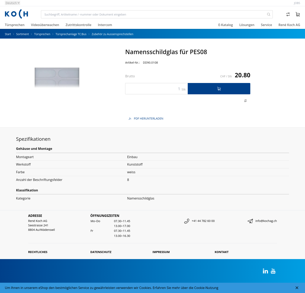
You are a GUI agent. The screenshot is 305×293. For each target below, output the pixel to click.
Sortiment (22, 34)
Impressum (161, 252)
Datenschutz (100, 252)
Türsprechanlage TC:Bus (71, 34)
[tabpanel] (57, 79)
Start (8, 34)
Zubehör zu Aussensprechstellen (112, 34)
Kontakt (222, 252)
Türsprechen (42, 34)
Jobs (297, 3)
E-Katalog (225, 25)
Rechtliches (37, 252)
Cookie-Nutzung (206, 288)
